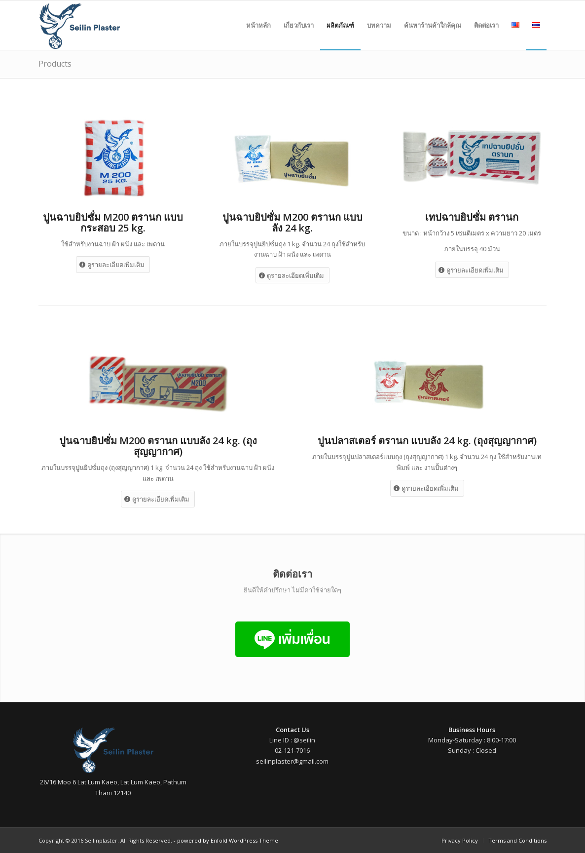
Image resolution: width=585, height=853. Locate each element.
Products (55, 63)
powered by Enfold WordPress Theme (227, 840)
